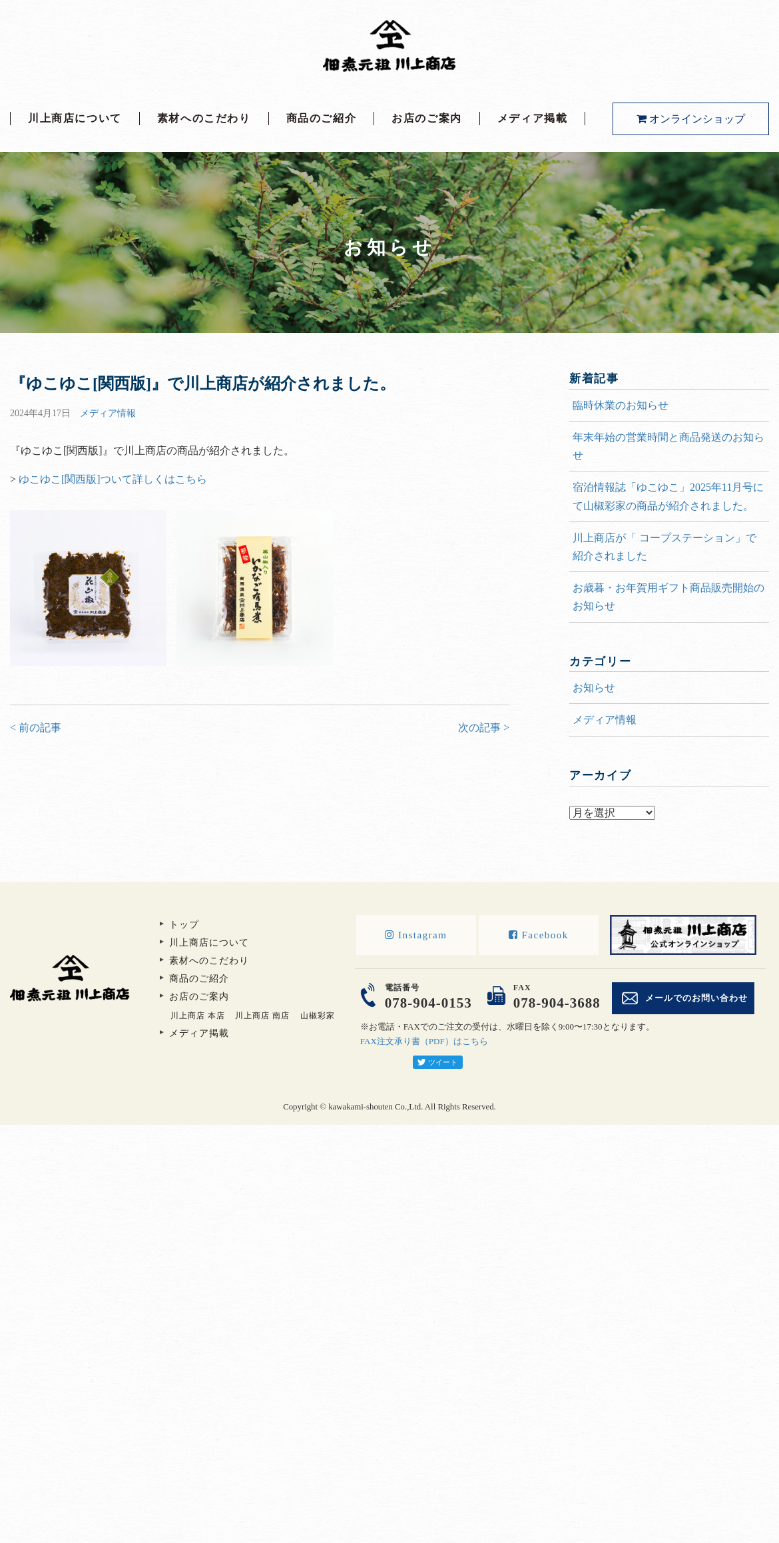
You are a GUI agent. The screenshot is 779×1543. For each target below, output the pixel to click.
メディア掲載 (532, 118)
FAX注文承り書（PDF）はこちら (424, 1041)
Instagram (416, 935)
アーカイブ (669, 795)
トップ (184, 925)
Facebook (539, 935)
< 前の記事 (35, 727)
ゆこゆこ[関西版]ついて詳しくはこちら (113, 479)
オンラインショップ (691, 119)
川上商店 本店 (197, 1015)
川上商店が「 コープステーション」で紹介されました (664, 546)
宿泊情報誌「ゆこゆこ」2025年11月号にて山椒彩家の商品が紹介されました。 (668, 496)
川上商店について (75, 118)
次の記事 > (483, 727)
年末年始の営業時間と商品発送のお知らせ (668, 446)
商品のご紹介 (321, 118)
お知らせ (594, 687)
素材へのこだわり (204, 118)
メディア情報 (108, 413)
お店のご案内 (426, 118)
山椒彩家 (317, 1015)
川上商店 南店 (262, 1015)
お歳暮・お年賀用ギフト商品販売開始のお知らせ (668, 596)
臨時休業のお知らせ (620, 405)
